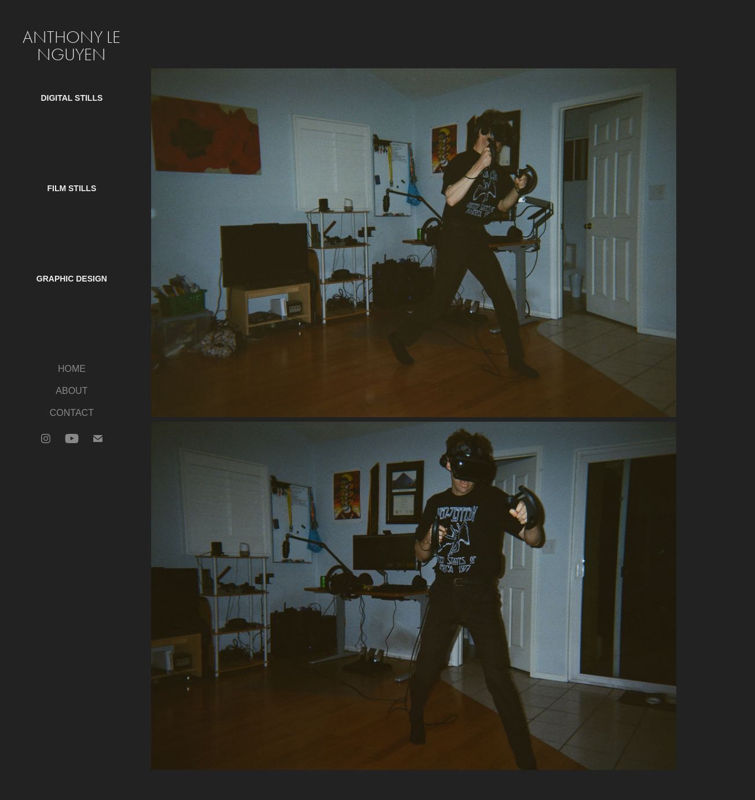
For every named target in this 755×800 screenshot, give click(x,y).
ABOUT (71, 391)
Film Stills (71, 188)
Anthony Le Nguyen (73, 46)
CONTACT (72, 413)
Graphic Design (71, 278)
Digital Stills (71, 98)
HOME (72, 369)
